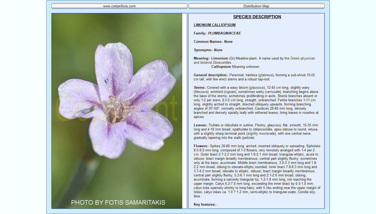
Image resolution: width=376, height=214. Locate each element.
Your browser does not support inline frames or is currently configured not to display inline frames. (256, 111)
